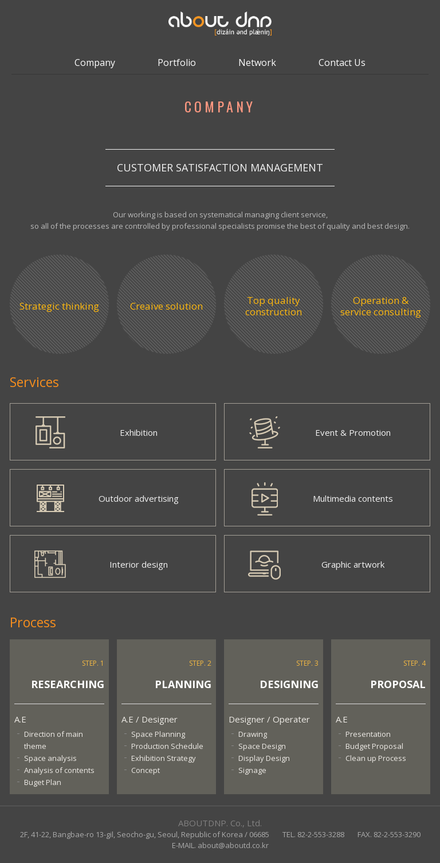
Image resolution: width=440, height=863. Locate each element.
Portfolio (177, 62)
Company (94, 62)
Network (257, 62)
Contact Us (342, 62)
